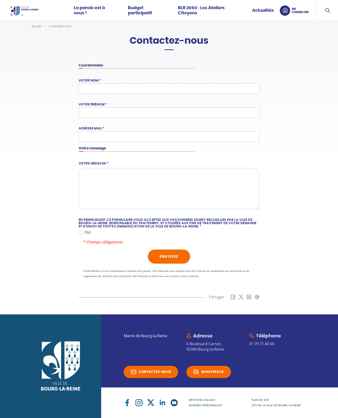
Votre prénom (93, 104)
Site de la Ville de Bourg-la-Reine (276, 405)
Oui (87, 232)
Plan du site (260, 400)
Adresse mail (91, 128)
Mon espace (212, 372)
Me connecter (300, 11)
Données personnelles (205, 405)
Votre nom (90, 80)
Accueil (37, 26)
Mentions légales (202, 400)
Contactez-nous (155, 372)
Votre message (93, 163)
